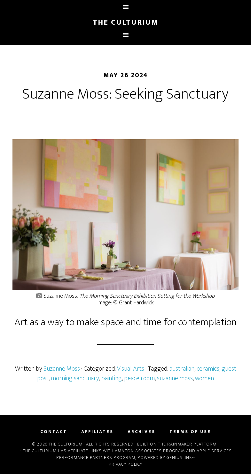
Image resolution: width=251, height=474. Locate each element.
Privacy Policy (126, 464)
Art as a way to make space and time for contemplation (125, 322)
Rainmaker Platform (191, 444)
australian (181, 368)
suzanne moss (175, 378)
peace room (139, 378)
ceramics (208, 368)
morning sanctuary (75, 378)
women (204, 378)
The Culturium (125, 22)
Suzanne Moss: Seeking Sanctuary (125, 94)
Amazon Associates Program (150, 450)
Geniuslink (179, 457)
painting (111, 378)
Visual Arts (130, 368)
